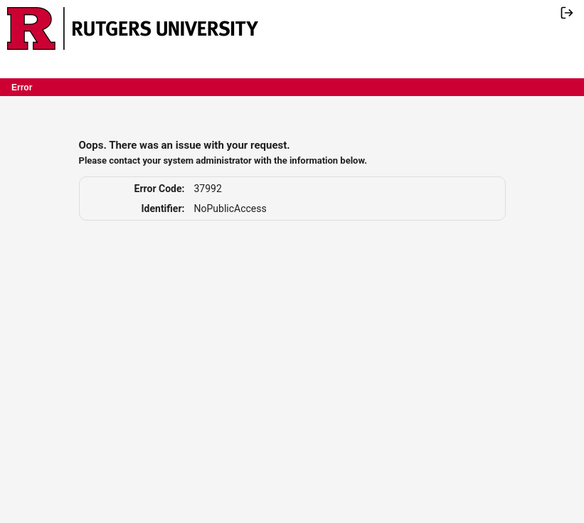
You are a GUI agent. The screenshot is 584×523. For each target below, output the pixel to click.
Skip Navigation (267, 9)
